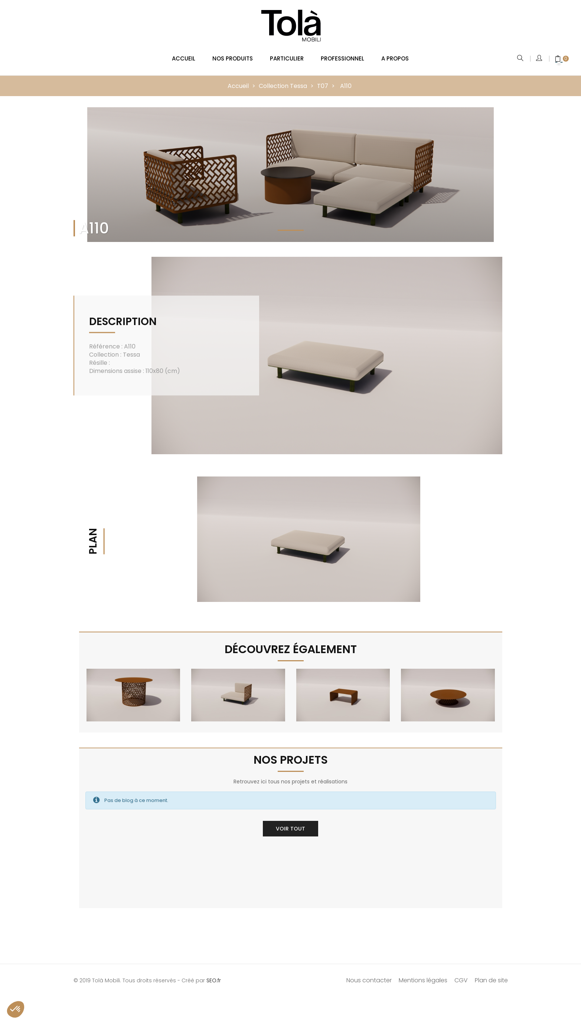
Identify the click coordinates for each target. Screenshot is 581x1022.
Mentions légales (423, 975)
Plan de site (491, 975)
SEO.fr (213, 975)
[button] (16, 1009)
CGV (461, 975)
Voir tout (290, 824)
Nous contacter (369, 975)
